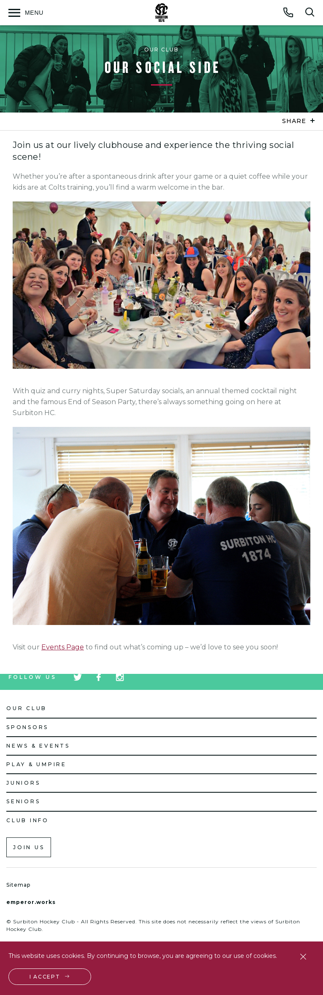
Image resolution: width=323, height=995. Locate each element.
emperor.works (31, 902)
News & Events (38, 746)
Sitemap (18, 885)
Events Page (62, 647)
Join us (28, 847)
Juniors (23, 783)
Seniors (23, 801)
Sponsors (27, 727)
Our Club (26, 708)
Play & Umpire (36, 764)
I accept (45, 977)
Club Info (27, 820)
